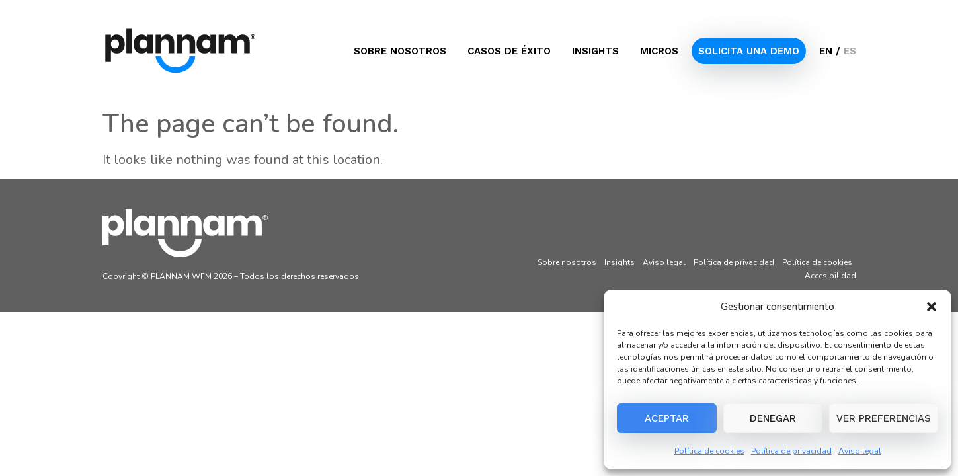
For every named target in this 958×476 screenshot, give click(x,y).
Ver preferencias (883, 418)
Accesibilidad (830, 275)
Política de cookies (709, 451)
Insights (595, 51)
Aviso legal (859, 451)
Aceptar (667, 418)
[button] (931, 306)
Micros (659, 51)
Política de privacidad (791, 451)
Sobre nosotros (400, 51)
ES (850, 51)
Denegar (773, 418)
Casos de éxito (509, 51)
